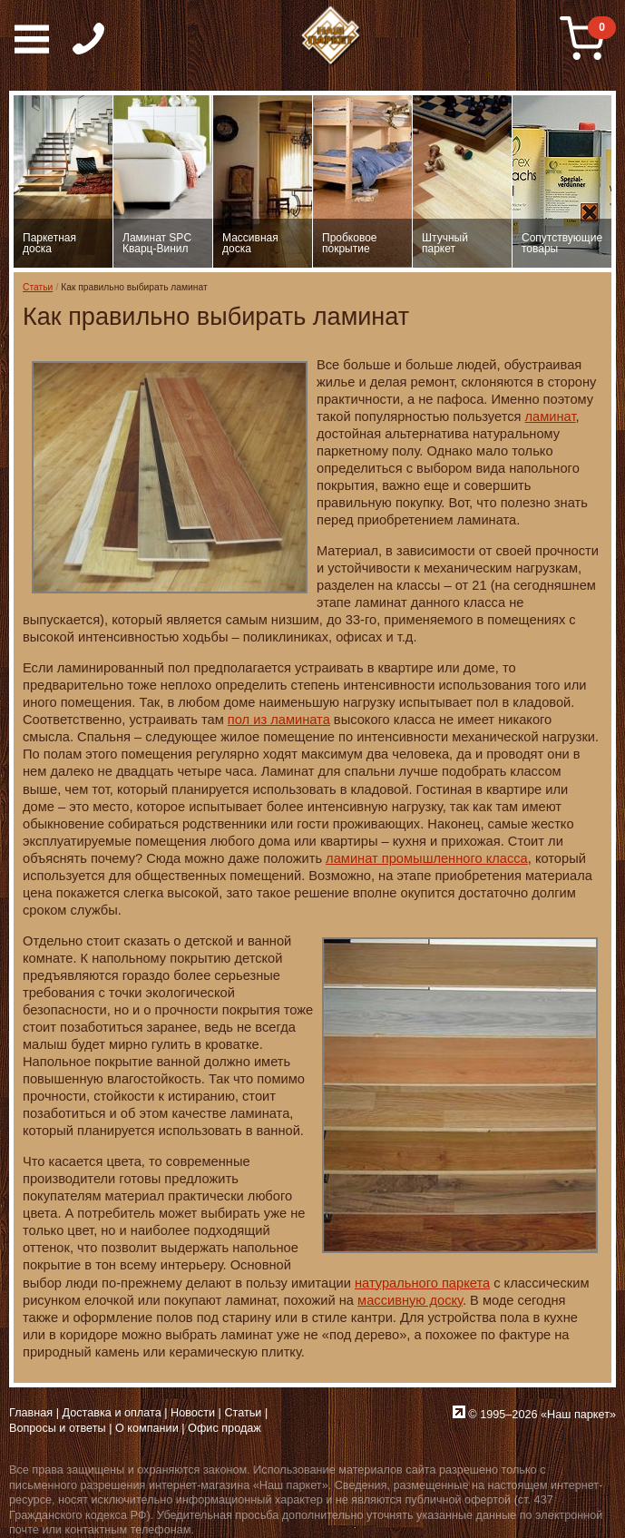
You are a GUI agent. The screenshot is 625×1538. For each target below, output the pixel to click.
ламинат (550, 416)
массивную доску (410, 1300)
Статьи (38, 287)
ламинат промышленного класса (427, 858)
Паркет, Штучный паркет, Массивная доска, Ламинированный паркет (332, 36)
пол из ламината (279, 719)
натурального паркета (422, 1283)
